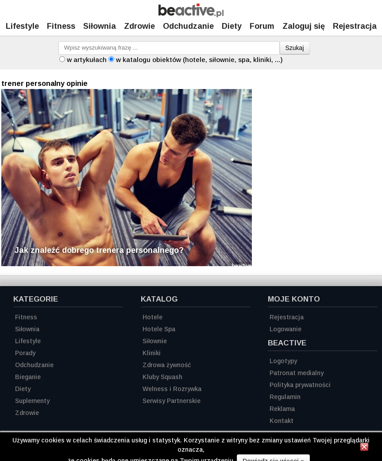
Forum (262, 26)
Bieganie (28, 376)
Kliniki (152, 352)
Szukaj (295, 47)
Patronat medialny (297, 372)
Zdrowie (139, 26)
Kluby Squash (162, 376)
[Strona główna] (191, 15)
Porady (25, 352)
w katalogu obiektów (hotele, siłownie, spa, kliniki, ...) (199, 59)
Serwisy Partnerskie (172, 400)
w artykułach (87, 59)
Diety (232, 26)
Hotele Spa (159, 329)
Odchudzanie (188, 26)
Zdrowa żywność (167, 364)
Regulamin (285, 396)
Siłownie (155, 341)
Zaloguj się (303, 26)
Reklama (282, 408)
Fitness (61, 26)
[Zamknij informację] (364, 448)
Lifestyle (22, 26)
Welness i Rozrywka (172, 388)
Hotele (152, 317)
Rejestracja (287, 317)
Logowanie (285, 329)
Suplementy (32, 400)
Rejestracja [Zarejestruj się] (355, 26)
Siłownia (99, 26)
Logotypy (283, 360)
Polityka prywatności (300, 384)
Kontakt (281, 420)
